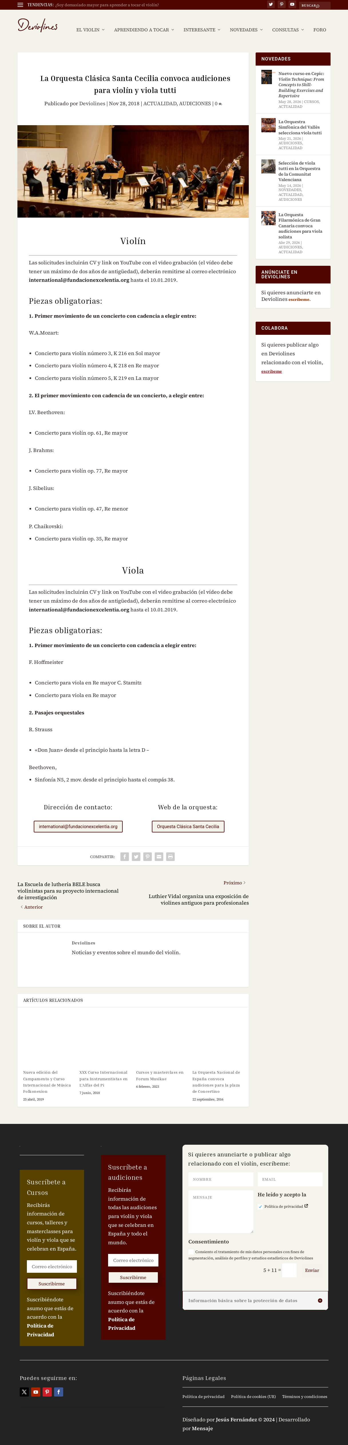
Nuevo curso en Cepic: (301, 76)
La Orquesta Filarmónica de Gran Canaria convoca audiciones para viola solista (300, 217)
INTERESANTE (199, 21)
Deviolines (92, 94)
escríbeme (271, 363)
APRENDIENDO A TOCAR (141, 21)
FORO (319, 21)
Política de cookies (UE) (253, 1388)
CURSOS (311, 93)
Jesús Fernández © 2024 (245, 1410)
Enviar (312, 1261)
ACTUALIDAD (159, 94)
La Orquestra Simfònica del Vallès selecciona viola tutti (300, 118)
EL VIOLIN (88, 21)
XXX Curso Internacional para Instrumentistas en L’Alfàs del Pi (103, 1070)
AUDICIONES (195, 94)
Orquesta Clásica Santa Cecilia (188, 818)
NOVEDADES (244, 21)
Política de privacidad (283, 1198)
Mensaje (202, 1419)
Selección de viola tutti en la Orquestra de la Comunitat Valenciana (299, 162)
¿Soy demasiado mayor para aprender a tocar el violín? (107, 5)
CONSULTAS (285, 21)
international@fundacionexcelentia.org (79, 271)
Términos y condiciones (304, 1388)
